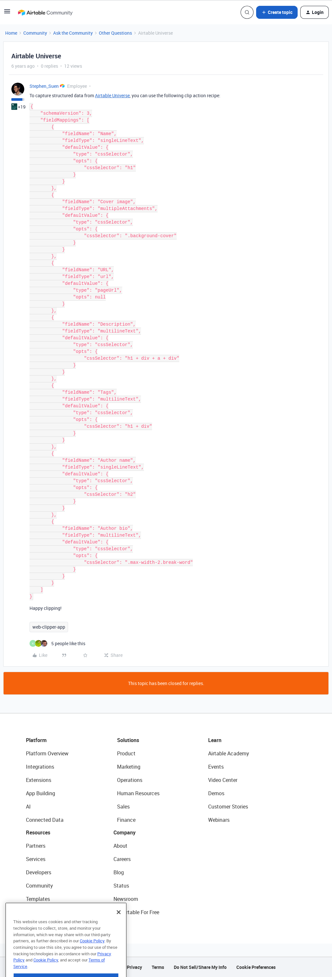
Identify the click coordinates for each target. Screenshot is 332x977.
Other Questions (115, 33)
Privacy (134, 967)
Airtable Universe (112, 95)
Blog (118, 872)
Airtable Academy (228, 753)
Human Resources (138, 793)
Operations (129, 780)
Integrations (40, 766)
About (120, 845)
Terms (158, 967)
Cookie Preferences (256, 967)
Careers (122, 859)
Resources (38, 832)
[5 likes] (57, 643)
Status (121, 885)
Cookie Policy (92, 950)
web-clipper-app (48, 627)
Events (216, 766)
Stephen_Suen (44, 86)
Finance (126, 819)
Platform (36, 740)
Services (35, 859)
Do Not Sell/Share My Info (200, 967)
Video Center (222, 780)
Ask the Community (73, 33)
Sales (123, 806)
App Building (40, 793)
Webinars (219, 819)
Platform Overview (47, 753)
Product (126, 753)
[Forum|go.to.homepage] (45, 12)
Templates (38, 898)
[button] (7, 13)
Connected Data (45, 819)
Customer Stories (228, 806)
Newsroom (125, 898)
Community (35, 33)
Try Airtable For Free (136, 912)
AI (28, 806)
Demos (216, 793)
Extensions (38, 780)
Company (124, 832)
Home (11, 33)
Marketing (128, 766)
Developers (38, 872)
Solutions (128, 740)
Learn (214, 740)
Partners (35, 845)
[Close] (119, 921)
